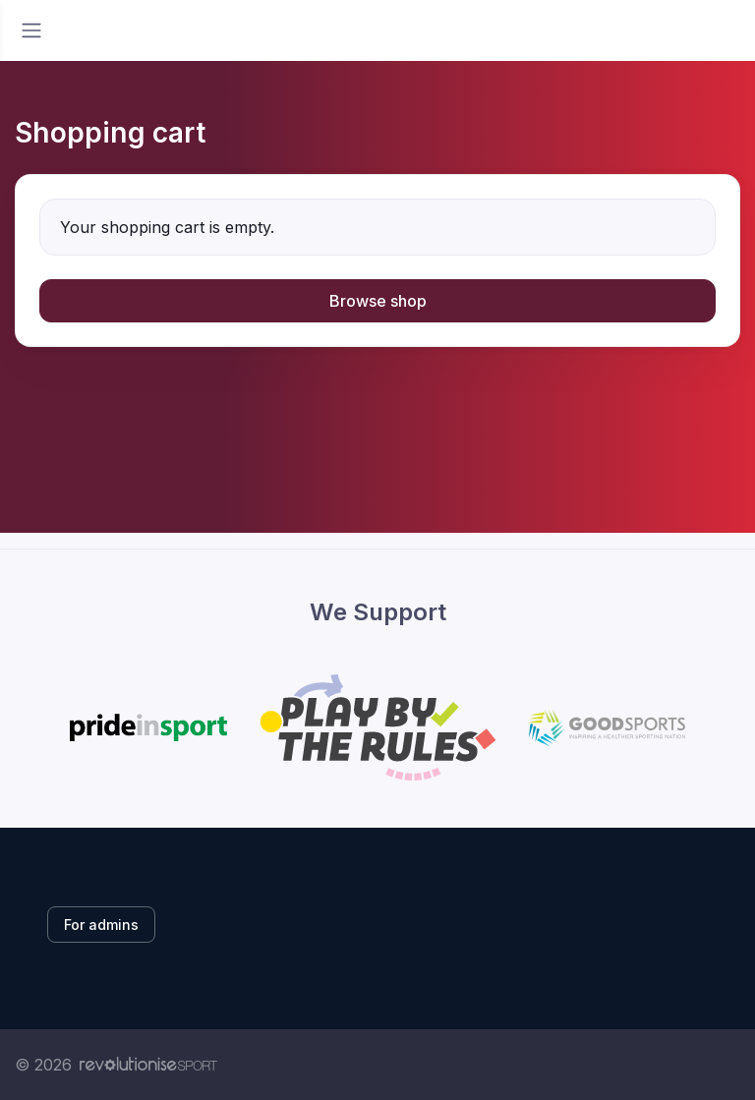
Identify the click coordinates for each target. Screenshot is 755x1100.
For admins (101, 924)
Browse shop (378, 301)
